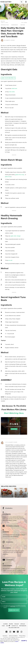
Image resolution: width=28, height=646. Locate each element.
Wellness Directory (14, 627)
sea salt (10, 260)
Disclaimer (5, 635)
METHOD (23, 24)
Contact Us (15, 625)
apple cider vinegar (15, 236)
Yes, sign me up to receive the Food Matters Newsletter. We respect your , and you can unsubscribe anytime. (14, 606)
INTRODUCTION (5, 24)
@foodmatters (8, 508)
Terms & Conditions (13, 635)
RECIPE (3, 21)
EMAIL (4, 601)
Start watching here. (14, 413)
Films (3, 625)
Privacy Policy (22, 635)
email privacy (12, 606)
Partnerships (22, 625)
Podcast (16, 624)
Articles (22, 624)
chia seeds (12, 91)
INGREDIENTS (14, 24)
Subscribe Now (14, 610)
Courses (5, 624)
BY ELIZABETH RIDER (11, 442)
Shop (8, 625)
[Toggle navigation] (26, 2)
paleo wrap (8, 176)
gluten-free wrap (19, 174)
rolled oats (14, 88)
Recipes (11, 624)
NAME (3, 596)
